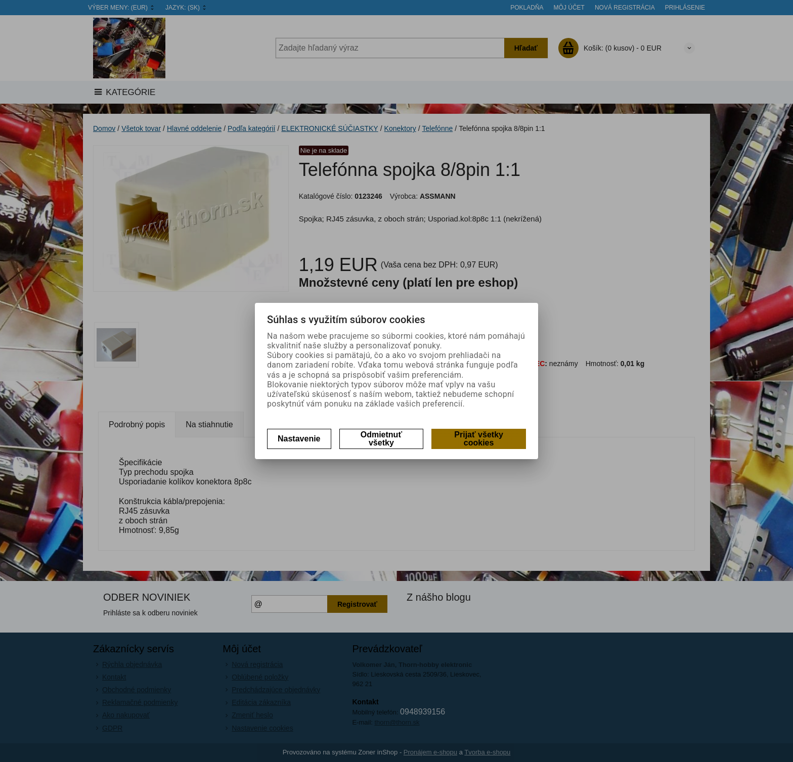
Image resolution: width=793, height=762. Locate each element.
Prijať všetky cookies (478, 438)
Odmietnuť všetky (381, 438)
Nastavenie (299, 438)
